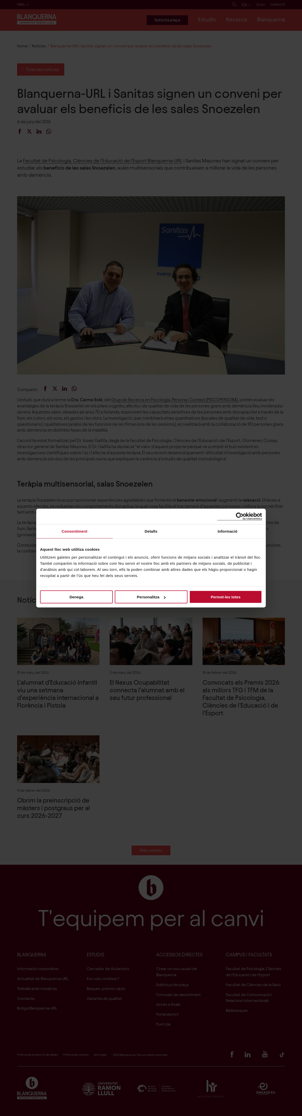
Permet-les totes (226, 597)
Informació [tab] (227, 531)
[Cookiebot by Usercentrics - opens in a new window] (239, 516)
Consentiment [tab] (74, 531)
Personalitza (151, 597)
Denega (76, 597)
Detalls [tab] (151, 531)
